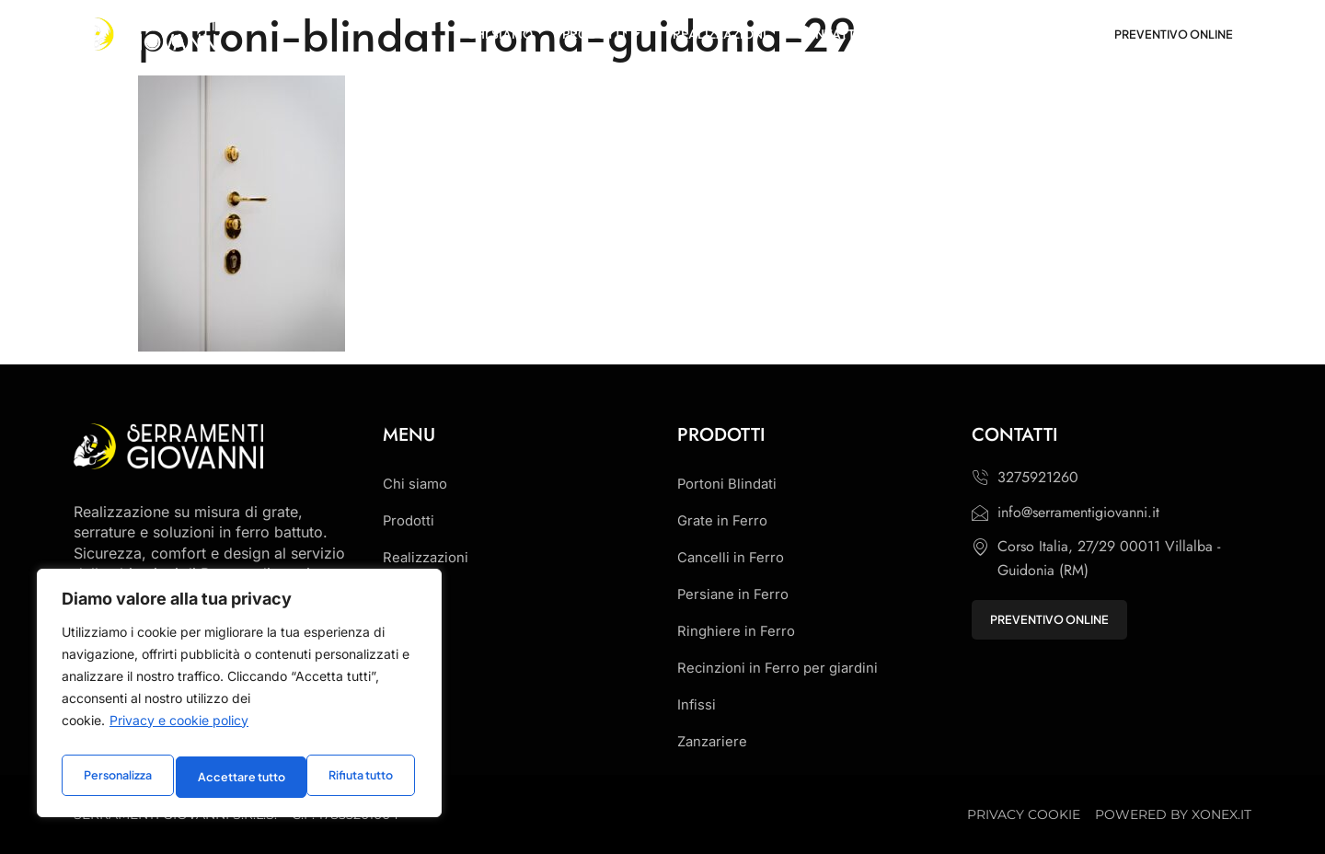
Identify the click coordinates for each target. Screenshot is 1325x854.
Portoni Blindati (729, 484)
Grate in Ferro (724, 521)
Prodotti (410, 521)
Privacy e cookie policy (178, 729)
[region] (239, 697)
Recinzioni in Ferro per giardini (783, 668)
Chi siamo (417, 484)
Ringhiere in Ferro (738, 631)
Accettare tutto (352, 776)
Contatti (410, 594)
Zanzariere (714, 742)
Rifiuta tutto (229, 776)
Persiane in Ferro (735, 594)
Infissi (697, 705)
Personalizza (115, 776)
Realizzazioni (428, 557)
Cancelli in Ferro (733, 557)
